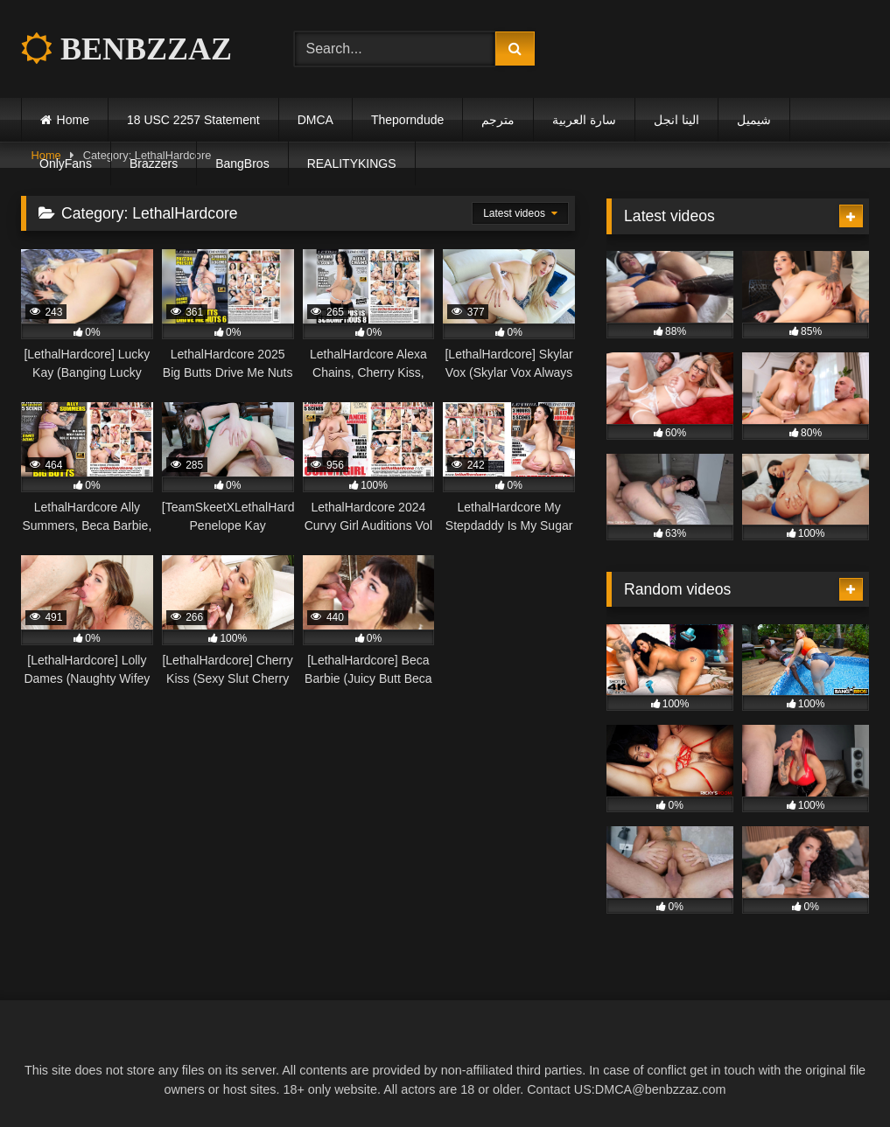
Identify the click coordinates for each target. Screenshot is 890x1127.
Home (73, 120)
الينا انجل (676, 120)
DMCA (315, 120)
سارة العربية (584, 120)
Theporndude (407, 120)
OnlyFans (65, 163)
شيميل (754, 120)
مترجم (498, 120)
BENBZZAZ (126, 48)
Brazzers (154, 163)
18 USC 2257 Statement (193, 120)
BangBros (242, 163)
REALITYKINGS (351, 163)
